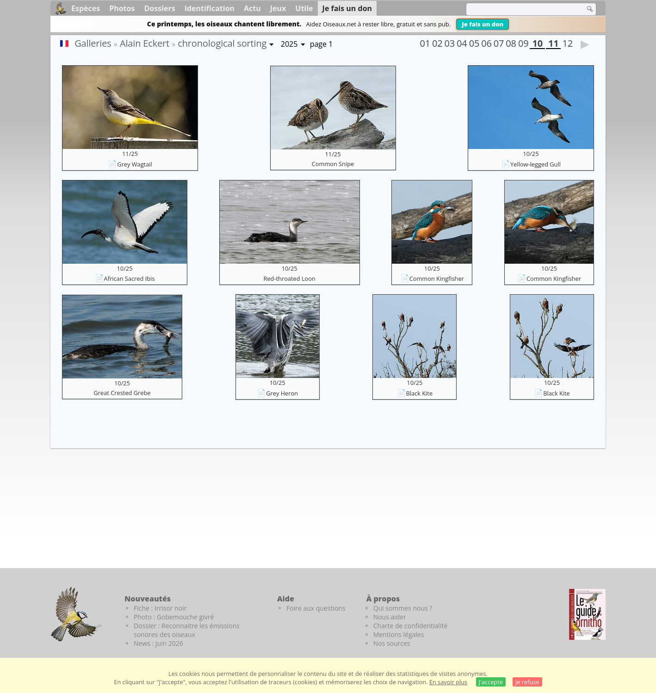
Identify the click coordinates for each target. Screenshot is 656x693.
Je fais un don (482, 24)
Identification (210, 8)
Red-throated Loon (290, 278)
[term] (519, 9)
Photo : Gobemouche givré (174, 617)
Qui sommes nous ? (403, 608)
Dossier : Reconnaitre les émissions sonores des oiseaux (187, 630)
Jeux (278, 8)
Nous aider (389, 617)
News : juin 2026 (158, 643)
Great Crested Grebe (122, 393)
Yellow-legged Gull (535, 164)
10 (537, 44)
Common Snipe (333, 164)
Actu (252, 8)
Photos (122, 8)
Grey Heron (282, 393)
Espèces (85, 8)
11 (553, 44)
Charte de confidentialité (410, 625)
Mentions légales (398, 634)
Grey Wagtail (134, 164)
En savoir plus (448, 682)
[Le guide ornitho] (587, 614)
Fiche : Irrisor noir (160, 608)
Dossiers (159, 8)
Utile (304, 8)
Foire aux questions (316, 608)
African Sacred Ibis (129, 278)
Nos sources (391, 643)
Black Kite (419, 393)
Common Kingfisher (436, 278)
